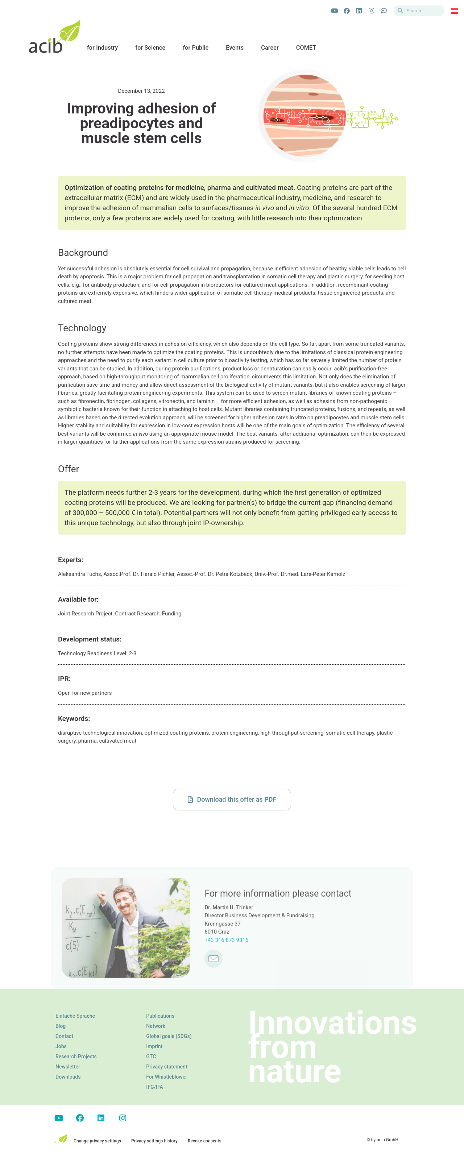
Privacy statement (166, 1067)
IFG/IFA (154, 1087)
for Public (195, 47)
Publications (160, 1016)
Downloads (67, 1077)
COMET (306, 47)
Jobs (61, 1046)
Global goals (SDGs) (168, 1036)
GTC (151, 1056)
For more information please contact (277, 951)
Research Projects (76, 1056)
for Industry (102, 47)
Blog (60, 1026)
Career (270, 47)
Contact (64, 1036)
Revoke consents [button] (204, 1140)
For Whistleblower (166, 1077)
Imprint (154, 1046)
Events (235, 47)
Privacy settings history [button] (154, 1140)
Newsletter (67, 1067)
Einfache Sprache (75, 1016)
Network (155, 1026)
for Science (150, 47)
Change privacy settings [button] (97, 1140)
